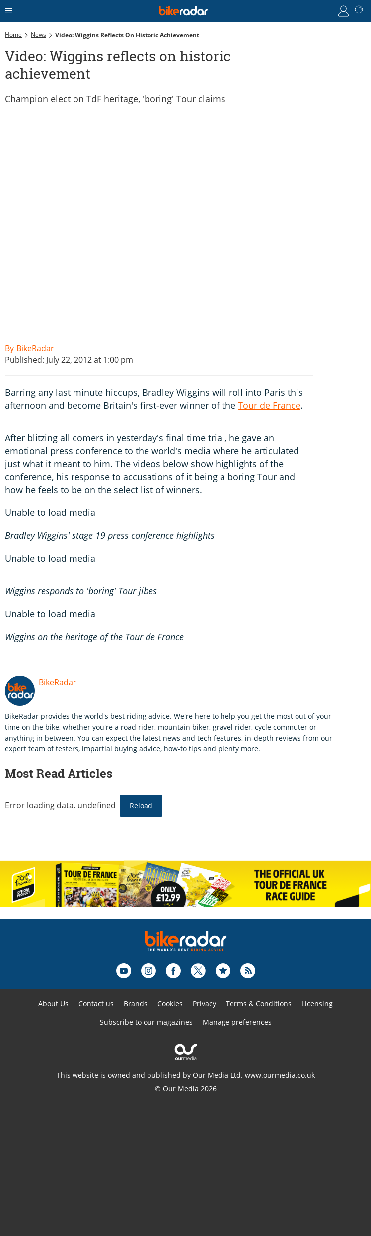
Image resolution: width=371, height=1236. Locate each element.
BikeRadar (57, 682)
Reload (141, 805)
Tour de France (269, 405)
